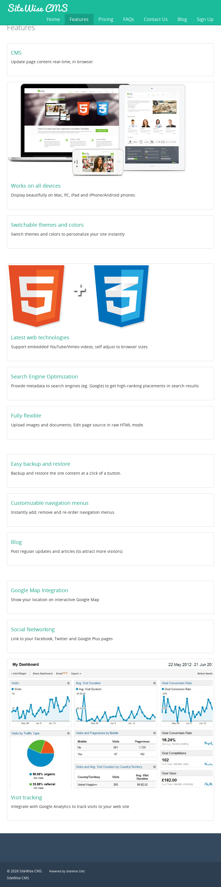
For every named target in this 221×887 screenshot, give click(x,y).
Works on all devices (36, 185)
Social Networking (33, 629)
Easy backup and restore (40, 463)
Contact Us (156, 19)
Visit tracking (26, 797)
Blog (182, 19)
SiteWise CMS (37, 8)
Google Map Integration (39, 590)
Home (53, 19)
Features (79, 19)
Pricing (105, 19)
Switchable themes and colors (47, 224)
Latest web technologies (40, 337)
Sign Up (205, 19)
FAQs (128, 19)
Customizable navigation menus (50, 502)
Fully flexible (26, 415)
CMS (16, 52)
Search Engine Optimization (44, 376)
